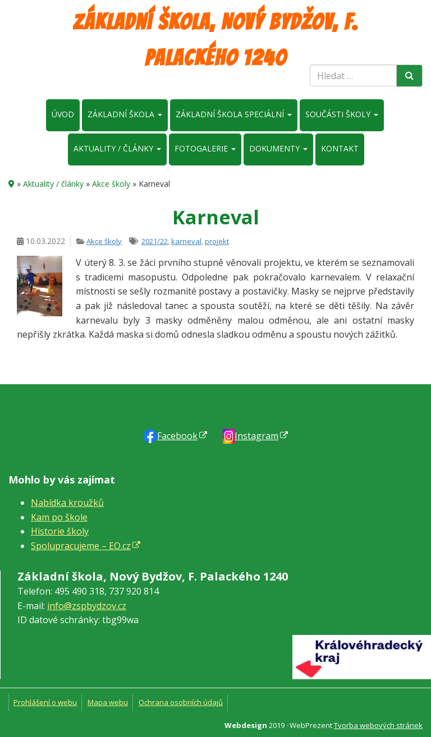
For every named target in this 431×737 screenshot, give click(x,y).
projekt (217, 241)
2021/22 (154, 241)
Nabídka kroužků (67, 502)
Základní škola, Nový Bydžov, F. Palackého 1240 (215, 40)
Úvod (63, 114)
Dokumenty (278, 148)
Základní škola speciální (234, 114)
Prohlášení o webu (45, 702)
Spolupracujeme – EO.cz (81, 546)
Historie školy (60, 531)
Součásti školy (341, 114)
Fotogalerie (205, 148)
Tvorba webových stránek (378, 725)
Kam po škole (59, 517)
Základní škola (125, 114)
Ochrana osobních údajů (181, 702)
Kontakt (340, 148)
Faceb (177, 436)
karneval (186, 241)
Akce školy (111, 183)
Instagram (256, 436)
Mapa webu (108, 702)
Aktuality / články (117, 148)
